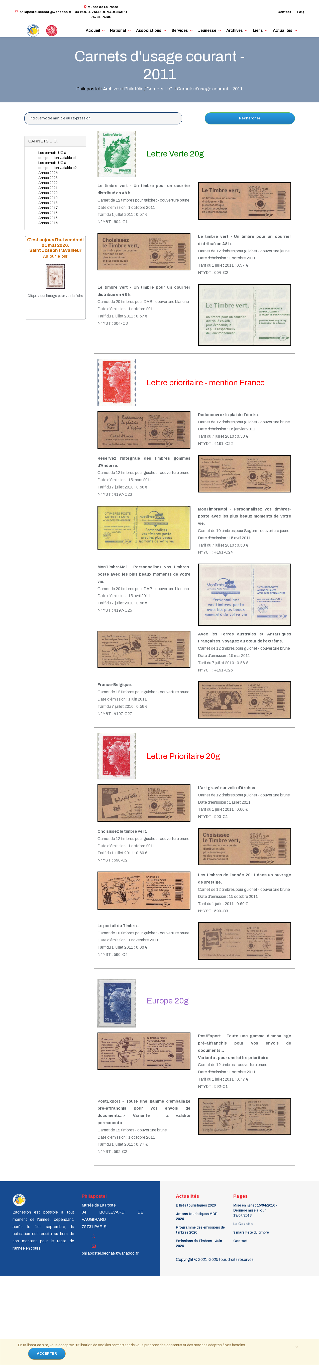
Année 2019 (48, 198)
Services (179, 30)
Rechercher (249, 118)
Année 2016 (48, 213)
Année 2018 (48, 203)
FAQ (300, 12)
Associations (148, 30)
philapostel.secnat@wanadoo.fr (43, 12)
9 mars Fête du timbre (251, 1232)
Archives (234, 30)
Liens (258, 30)
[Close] (296, 1346)
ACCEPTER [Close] (47, 1353)
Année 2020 (48, 193)
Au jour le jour (55, 256)
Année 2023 (48, 178)
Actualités (282, 30)
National (118, 30)
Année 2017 (48, 208)
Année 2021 (48, 188)
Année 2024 (48, 173)
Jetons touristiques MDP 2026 (196, 1216)
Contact (284, 12)
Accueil (93, 30)
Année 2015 (48, 218)
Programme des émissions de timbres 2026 (200, 1230)
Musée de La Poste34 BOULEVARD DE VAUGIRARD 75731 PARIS (101, 12)
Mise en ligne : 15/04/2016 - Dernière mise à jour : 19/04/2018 (255, 1210)
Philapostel (88, 88)
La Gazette (243, 1224)
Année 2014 (48, 223)
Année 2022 (48, 183)
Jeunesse (207, 30)
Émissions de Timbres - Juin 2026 (199, 1243)
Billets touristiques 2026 (196, 1205)
